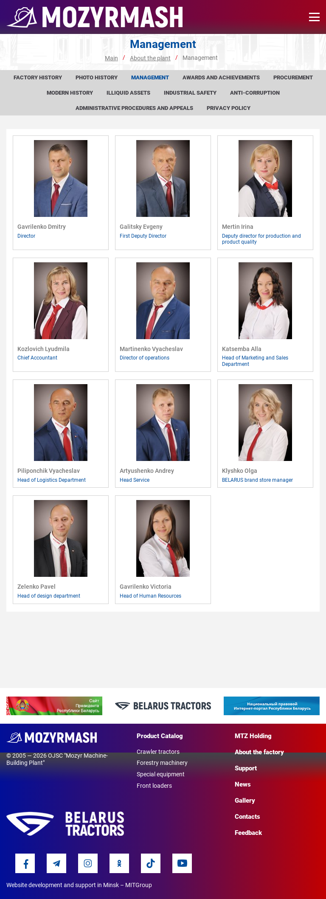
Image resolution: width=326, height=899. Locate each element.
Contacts (247, 816)
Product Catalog (160, 736)
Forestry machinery (162, 762)
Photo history (97, 77)
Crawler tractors (158, 751)
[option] (54, 706)
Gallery (245, 800)
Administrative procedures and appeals (134, 108)
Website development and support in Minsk (62, 885)
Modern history (70, 93)
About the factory (259, 752)
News (243, 784)
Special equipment (161, 774)
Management (150, 77)
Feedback (248, 833)
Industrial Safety (190, 93)
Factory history (38, 77)
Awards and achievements (221, 77)
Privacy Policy (228, 108)
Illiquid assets (128, 93)
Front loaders (154, 785)
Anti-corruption (255, 93)
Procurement (293, 77)
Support (246, 768)
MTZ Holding (253, 736)
